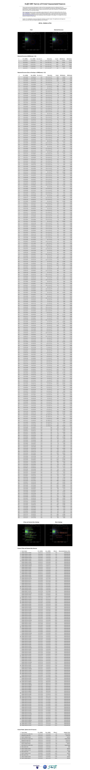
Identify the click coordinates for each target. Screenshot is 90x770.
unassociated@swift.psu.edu (28, 15)
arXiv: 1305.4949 (26, 13)
